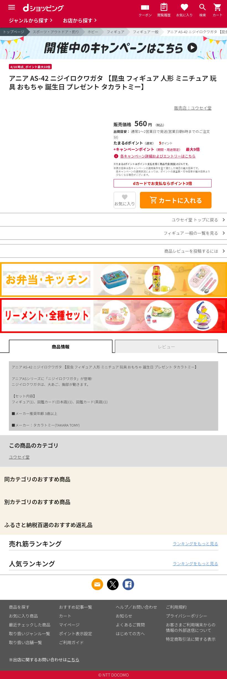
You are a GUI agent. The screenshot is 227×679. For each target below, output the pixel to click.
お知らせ (124, 616)
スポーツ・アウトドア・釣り (56, 31)
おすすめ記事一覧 (75, 607)
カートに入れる (175, 200)
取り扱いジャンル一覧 (29, 633)
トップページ (13, 31)
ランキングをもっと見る (195, 543)
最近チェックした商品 (29, 625)
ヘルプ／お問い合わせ (136, 607)
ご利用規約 (176, 607)
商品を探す (19, 607)
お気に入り (124, 203)
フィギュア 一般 (145, 31)
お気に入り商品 (23, 616)
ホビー (93, 31)
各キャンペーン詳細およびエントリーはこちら (157, 156)
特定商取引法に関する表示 (191, 639)
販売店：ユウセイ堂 (193, 108)
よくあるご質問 (130, 625)
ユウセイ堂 (19, 457)
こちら (73, 659)
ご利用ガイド (71, 642)
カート (65, 616)
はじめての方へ (130, 633)
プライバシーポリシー (186, 616)
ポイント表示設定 (75, 633)
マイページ (69, 625)
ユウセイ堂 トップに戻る (195, 220)
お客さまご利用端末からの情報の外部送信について (191, 627)
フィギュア (115, 31)
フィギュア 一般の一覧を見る (190, 233)
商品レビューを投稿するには (191, 251)
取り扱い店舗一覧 (25, 642)
